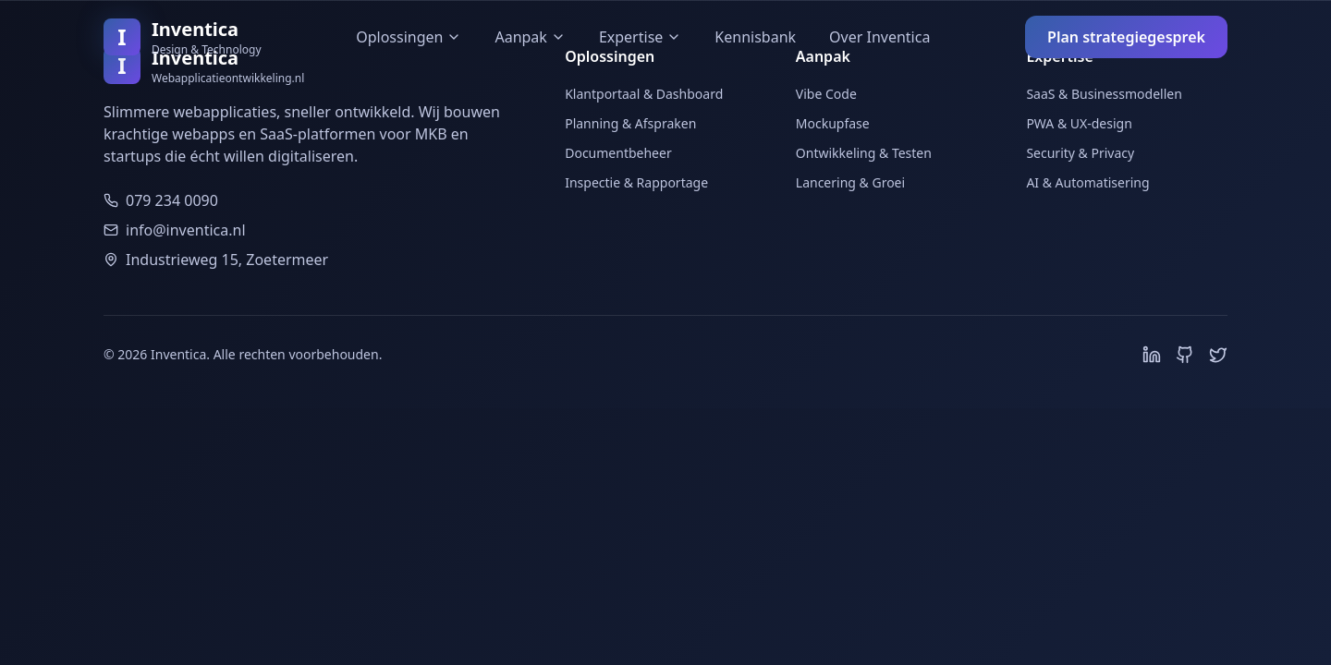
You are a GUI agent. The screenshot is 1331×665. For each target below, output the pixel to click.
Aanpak (530, 37)
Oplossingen (408, 37)
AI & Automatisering (1087, 182)
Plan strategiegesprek (1126, 37)
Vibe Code (826, 94)
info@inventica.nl (186, 230)
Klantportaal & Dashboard (644, 94)
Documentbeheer (618, 153)
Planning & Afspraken (630, 123)
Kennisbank (755, 37)
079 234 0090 (172, 200)
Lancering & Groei (850, 182)
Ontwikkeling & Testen (864, 153)
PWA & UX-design (1078, 123)
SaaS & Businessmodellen (1103, 94)
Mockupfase (833, 123)
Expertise (640, 37)
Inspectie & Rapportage (636, 182)
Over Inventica (879, 37)
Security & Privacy (1080, 153)
